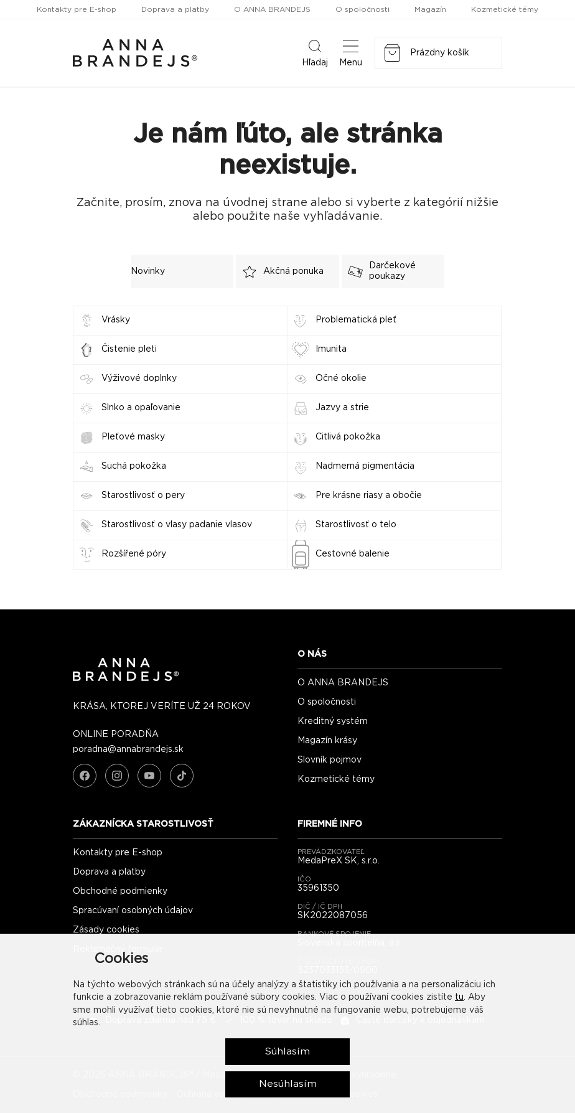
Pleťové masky (133, 437)
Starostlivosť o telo (356, 524)
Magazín (430, 9)
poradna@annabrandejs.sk (128, 749)
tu (459, 996)
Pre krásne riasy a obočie (369, 495)
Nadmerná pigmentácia (365, 466)
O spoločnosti (362, 9)
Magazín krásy (327, 740)
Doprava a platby (175, 9)
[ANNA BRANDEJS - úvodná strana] (126, 678)
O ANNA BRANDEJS (272, 9)
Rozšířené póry (133, 554)
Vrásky (115, 320)
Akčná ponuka (280, 272)
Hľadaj (315, 52)
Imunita (331, 349)
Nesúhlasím (288, 1084)
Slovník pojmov (329, 760)
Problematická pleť (356, 320)
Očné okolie (341, 378)
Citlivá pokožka (348, 437)
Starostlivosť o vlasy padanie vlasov (176, 524)
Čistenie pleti (129, 349)
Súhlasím (288, 1051)
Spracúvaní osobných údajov (133, 910)
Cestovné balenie (353, 554)
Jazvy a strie (342, 407)
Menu (350, 52)
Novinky (148, 271)
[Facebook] (84, 775)
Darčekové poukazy (379, 271)
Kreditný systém (332, 721)
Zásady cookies (106, 930)
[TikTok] (182, 775)
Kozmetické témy (504, 9)
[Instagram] (117, 775)
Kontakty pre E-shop (76, 9)
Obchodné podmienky (120, 891)
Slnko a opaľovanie (140, 407)
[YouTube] (149, 775)
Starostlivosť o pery (143, 495)
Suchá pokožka (133, 466)
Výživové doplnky (139, 378)
